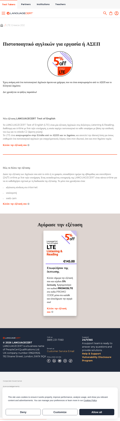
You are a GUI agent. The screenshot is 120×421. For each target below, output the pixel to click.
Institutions (43, 4)
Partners (26, 4)
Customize (60, 412)
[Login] (116, 13)
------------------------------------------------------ (23, 419)
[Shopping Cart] (111, 13)
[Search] (105, 13)
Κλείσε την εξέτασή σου (16, 145)
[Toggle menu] (3, 13)
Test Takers (8, 4)
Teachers (60, 4)
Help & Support (91, 353)
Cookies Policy (90, 400)
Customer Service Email (60, 351)
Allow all (97, 412)
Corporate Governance (12, 381)
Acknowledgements (11, 386)
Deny (23, 412)
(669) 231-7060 (55, 339)
